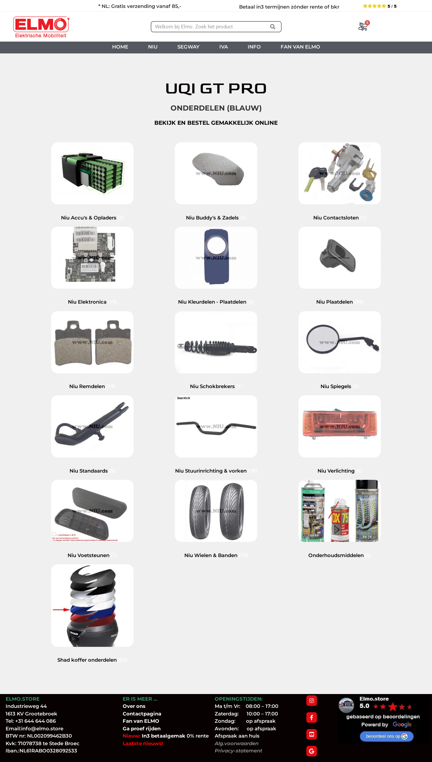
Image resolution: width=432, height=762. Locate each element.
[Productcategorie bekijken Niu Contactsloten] (340, 210)
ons (140, 706)
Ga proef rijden (142, 728)
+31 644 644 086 (35, 721)
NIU (153, 47)
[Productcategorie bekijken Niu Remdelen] (92, 379)
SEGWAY (188, 47)
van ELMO (145, 721)
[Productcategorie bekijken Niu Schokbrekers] (216, 379)
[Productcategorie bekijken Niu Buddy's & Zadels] (216, 210)
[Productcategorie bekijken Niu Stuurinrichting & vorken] (216, 463)
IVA (223, 47)
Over (129, 706)
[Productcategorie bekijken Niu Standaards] (92, 463)
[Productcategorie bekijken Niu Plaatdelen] (340, 295)
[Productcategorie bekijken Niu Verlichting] (340, 463)
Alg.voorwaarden (237, 743)
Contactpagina (142, 714)
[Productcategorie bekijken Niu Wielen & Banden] (216, 548)
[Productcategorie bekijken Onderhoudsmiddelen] (340, 548)
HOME (120, 47)
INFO (254, 47)
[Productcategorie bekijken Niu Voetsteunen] (92, 548)
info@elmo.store (42, 728)
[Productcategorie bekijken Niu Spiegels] (340, 379)
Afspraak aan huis (237, 736)
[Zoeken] (272, 27)
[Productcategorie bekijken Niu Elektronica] (92, 295)
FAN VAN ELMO (300, 47)
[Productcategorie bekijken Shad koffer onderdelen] (92, 653)
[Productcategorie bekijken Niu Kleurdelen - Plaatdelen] (216, 295)
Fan (127, 721)
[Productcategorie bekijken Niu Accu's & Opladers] (92, 210)
